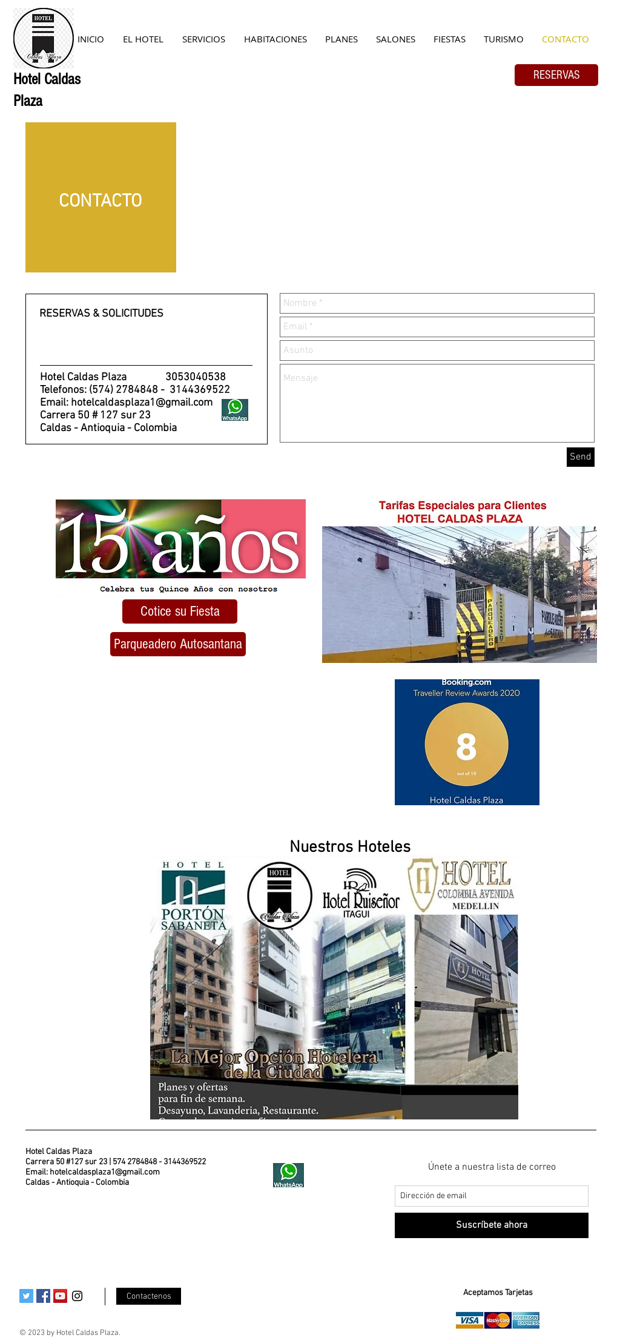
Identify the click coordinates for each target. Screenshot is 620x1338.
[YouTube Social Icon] (60, 1296)
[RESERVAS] (556, 75)
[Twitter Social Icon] (26, 1296)
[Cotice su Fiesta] (179, 611)
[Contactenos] (148, 1296)
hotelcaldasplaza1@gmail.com (142, 403)
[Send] (581, 457)
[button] (178, 644)
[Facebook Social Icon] (43, 1296)
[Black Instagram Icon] (77, 1296)
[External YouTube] (177, 749)
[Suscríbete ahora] (492, 1225)
